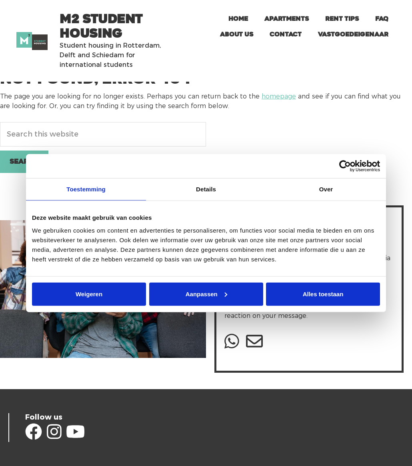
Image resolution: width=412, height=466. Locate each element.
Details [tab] (206, 189)
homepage (279, 96)
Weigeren (89, 293)
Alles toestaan (323, 293)
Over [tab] (326, 189)
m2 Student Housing (101, 26)
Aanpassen (206, 293)
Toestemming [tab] (86, 189)
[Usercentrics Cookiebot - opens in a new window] (345, 166)
